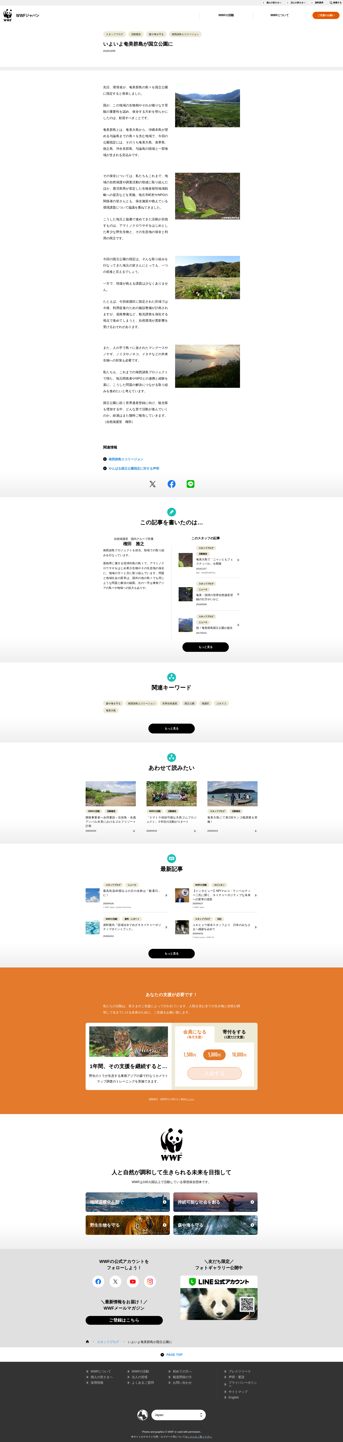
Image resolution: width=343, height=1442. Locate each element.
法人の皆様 (140, 1377)
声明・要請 (236, 1377)
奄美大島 (111, 710)
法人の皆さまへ (298, 2)
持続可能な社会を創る (217, 1205)
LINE (191, 484)
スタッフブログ (114, 34)
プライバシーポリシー (243, 1384)
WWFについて (280, 15)
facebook (172, 484)
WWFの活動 (226, 15)
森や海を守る (156, 34)
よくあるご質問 (143, 1382)
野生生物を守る (129, 1228)
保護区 (205, 703)
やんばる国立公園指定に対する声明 (134, 468)
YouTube (133, 1282)
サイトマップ (238, 1392)
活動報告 (136, 34)
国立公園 (189, 703)
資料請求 (319, 2)
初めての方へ (182, 1371)
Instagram (150, 1282)
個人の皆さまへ (274, 2)
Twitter (153, 484)
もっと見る (206, 647)
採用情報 (97, 1382)
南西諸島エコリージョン (185, 34)
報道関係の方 (182, 1377)
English (234, 1397)
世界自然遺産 (169, 703)
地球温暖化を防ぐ (129, 1205)
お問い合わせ (182, 1382)
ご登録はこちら (124, 1320)
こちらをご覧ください (200, 1436)
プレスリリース (240, 1371)
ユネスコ (221, 703)
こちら (191, 1099)
